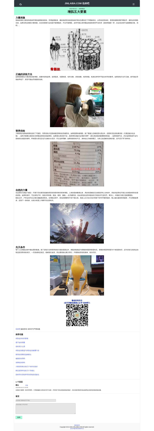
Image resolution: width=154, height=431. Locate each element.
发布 (18, 417)
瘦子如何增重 (20, 342)
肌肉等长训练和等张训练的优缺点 (27, 374)
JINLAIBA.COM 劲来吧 (77, 3)
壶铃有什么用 (20, 346)
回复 (26, 385)
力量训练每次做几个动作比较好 (27, 366)
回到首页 (77, 425)
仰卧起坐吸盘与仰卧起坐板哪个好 (27, 350)
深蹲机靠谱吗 (20, 362)
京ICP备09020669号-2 (77, 428)
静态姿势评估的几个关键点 (25, 370)
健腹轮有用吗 (20, 358)
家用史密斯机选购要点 (23, 354)
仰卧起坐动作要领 (22, 338)
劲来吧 (18, 329)
